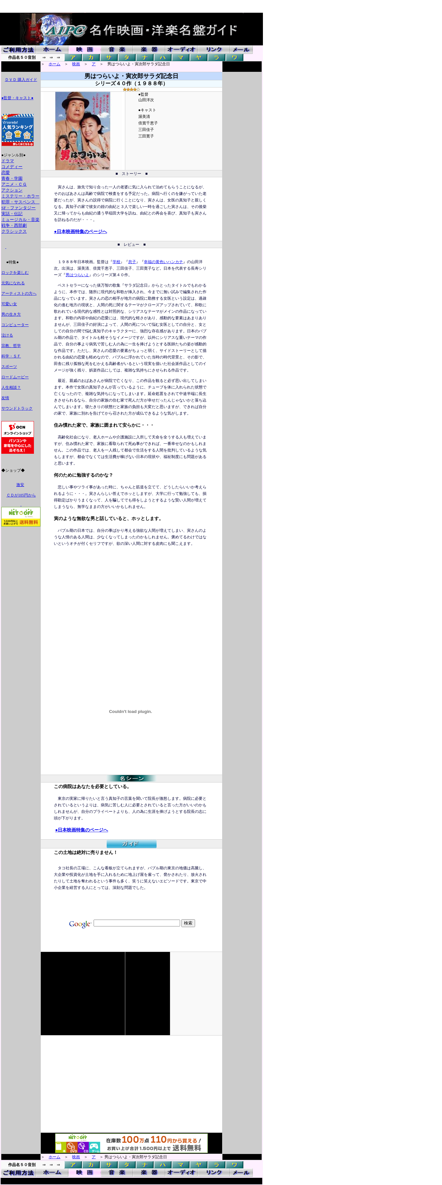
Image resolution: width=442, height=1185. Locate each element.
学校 (116, 262)
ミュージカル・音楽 (20, 219)
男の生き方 (11, 314)
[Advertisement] (108, 605)
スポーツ (9, 366)
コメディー (12, 166)
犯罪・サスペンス (20, 201)
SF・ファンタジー (18, 207)
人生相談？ (11, 387)
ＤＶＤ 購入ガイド (21, 79)
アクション (12, 190)
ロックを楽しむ (15, 272)
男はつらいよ (77, 275)
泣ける (7, 335)
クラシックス (14, 231)
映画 (76, 64)
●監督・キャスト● (17, 98)
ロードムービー (15, 377)
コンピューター (15, 325)
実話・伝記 (12, 213)
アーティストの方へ (19, 293)
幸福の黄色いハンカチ (163, 262)
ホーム (54, 64)
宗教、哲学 (11, 345)
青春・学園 (12, 178)
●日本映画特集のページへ (80, 231)
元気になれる (13, 283)
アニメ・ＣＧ (14, 184)
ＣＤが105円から (21, 495)
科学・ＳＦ (11, 356)
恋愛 (5, 172)
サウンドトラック (17, 408)
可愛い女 (9, 304)
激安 (20, 484)
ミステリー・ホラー (20, 196)
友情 (5, 398)
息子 (132, 262)
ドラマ (7, 160)
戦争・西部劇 (14, 225)
